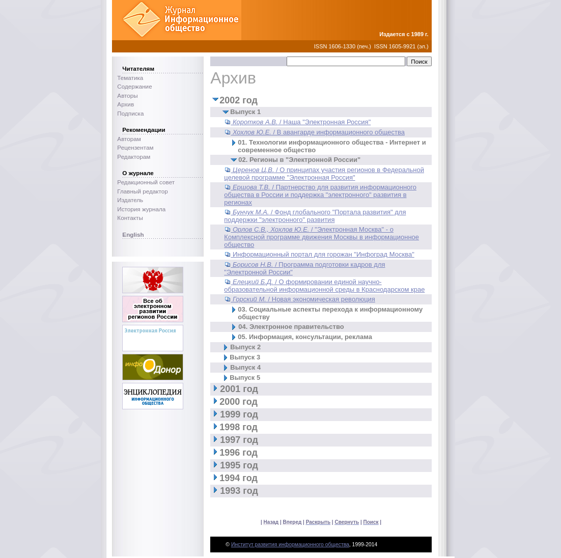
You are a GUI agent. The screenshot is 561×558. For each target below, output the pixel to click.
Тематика (130, 77)
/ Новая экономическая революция (304, 299)
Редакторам (133, 156)
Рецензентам (135, 147)
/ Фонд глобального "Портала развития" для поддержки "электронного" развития (315, 216)
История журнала (141, 209)
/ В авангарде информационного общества (319, 132)
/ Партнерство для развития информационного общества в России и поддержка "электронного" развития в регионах (320, 194)
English (133, 234)
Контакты (130, 217)
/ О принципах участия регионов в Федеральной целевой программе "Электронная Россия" (324, 173)
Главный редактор (142, 191)
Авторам (129, 138)
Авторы (127, 95)
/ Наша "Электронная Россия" (302, 122)
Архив (125, 104)
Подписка (130, 113)
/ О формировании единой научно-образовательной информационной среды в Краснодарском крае (324, 285)
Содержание (134, 86)
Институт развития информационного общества (290, 544)
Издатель (130, 200)
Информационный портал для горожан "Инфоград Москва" (323, 254)
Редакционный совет (146, 182)
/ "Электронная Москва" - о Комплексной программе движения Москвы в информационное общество (321, 237)
